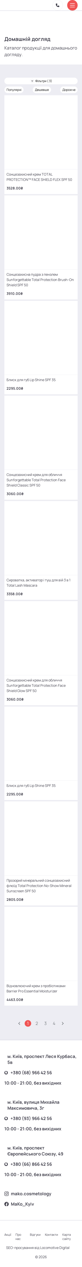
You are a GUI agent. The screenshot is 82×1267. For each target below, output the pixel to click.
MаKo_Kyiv (19, 1204)
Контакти (51, 1234)
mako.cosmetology (27, 1194)
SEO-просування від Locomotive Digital (38, 1247)
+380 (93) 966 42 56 (28, 1118)
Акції (7, 1234)
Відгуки (35, 1234)
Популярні (14, 90)
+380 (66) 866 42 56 (28, 1164)
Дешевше (42, 90)
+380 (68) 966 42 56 (28, 1073)
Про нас (18, 1236)
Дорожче (68, 90)
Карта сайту (66, 1236)
